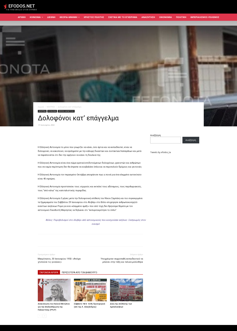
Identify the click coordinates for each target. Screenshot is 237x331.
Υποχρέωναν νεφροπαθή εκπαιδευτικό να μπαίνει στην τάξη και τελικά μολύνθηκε (122, 260)
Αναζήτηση (155, 135)
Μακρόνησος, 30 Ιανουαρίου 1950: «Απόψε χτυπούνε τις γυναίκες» (59, 260)
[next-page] (44, 316)
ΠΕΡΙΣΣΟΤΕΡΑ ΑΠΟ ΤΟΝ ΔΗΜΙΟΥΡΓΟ (79, 272)
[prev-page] (40, 316)
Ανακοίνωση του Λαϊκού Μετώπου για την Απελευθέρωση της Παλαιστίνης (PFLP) (54, 307)
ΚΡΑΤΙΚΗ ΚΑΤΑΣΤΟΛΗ (66, 111)
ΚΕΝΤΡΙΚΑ (51, 107)
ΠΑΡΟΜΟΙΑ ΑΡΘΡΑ (49, 272)
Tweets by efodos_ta (160, 152)
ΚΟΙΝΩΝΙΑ (52, 111)
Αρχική (41, 107)
